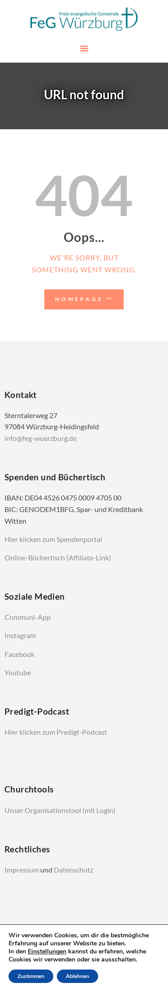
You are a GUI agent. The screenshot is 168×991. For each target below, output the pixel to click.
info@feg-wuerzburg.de (40, 438)
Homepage (79, 299)
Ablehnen (77, 976)
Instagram (20, 635)
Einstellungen (47, 952)
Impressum (22, 870)
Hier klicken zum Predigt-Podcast (55, 732)
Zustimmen (30, 976)
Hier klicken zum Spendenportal (53, 539)
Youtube (17, 673)
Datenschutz (73, 870)
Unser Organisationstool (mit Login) (60, 810)
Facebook (19, 654)
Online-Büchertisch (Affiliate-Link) (57, 558)
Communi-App (27, 617)
